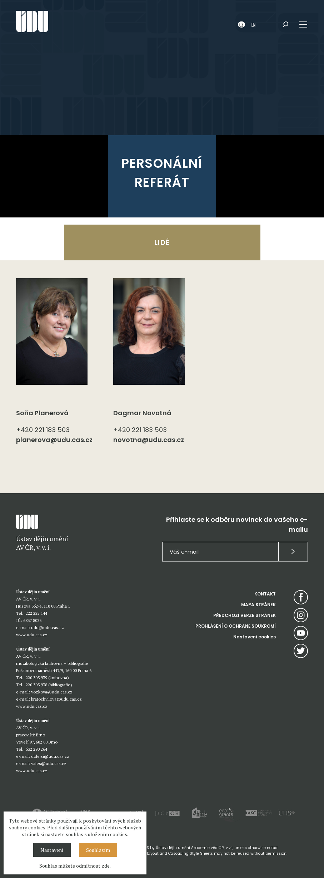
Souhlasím (98, 850)
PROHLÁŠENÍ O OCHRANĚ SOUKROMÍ (235, 626)
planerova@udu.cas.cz (54, 439)
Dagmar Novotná (142, 412)
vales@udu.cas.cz (48, 763)
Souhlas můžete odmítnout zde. (75, 865)
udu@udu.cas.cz (47, 627)
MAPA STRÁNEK (258, 605)
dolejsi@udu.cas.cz (50, 756)
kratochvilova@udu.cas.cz (56, 699)
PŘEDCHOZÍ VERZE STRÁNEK (244, 615)
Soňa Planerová (42, 412)
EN (253, 24)
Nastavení (52, 850)
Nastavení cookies (254, 637)
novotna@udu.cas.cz (148, 439)
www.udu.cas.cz (32, 634)
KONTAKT (265, 594)
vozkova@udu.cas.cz (52, 692)
